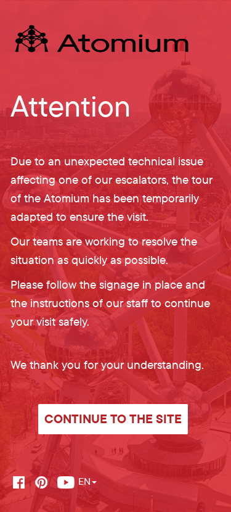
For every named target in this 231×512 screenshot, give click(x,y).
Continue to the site (113, 418)
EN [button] (87, 481)
